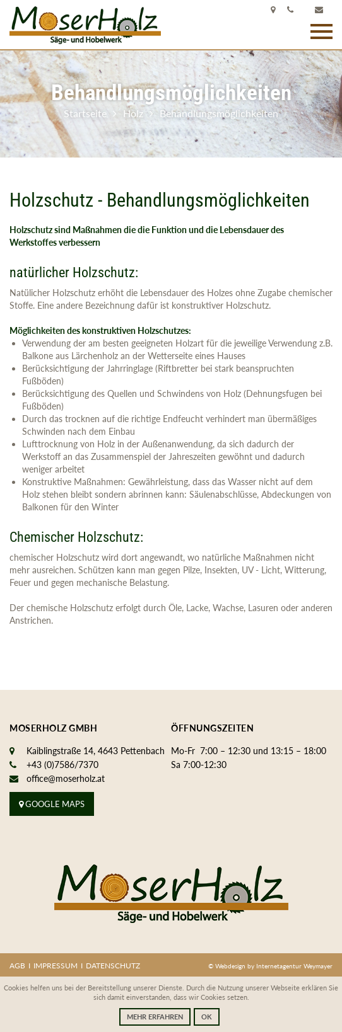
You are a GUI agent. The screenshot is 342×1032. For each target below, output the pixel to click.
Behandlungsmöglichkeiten (219, 113)
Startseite (85, 113)
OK (206, 1016)
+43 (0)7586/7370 (62, 764)
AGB (17, 965)
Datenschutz (113, 965)
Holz (133, 113)
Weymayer (318, 966)
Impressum (55, 965)
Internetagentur (279, 966)
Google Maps (52, 804)
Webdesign (231, 966)
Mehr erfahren (155, 1016)
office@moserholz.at (66, 778)
